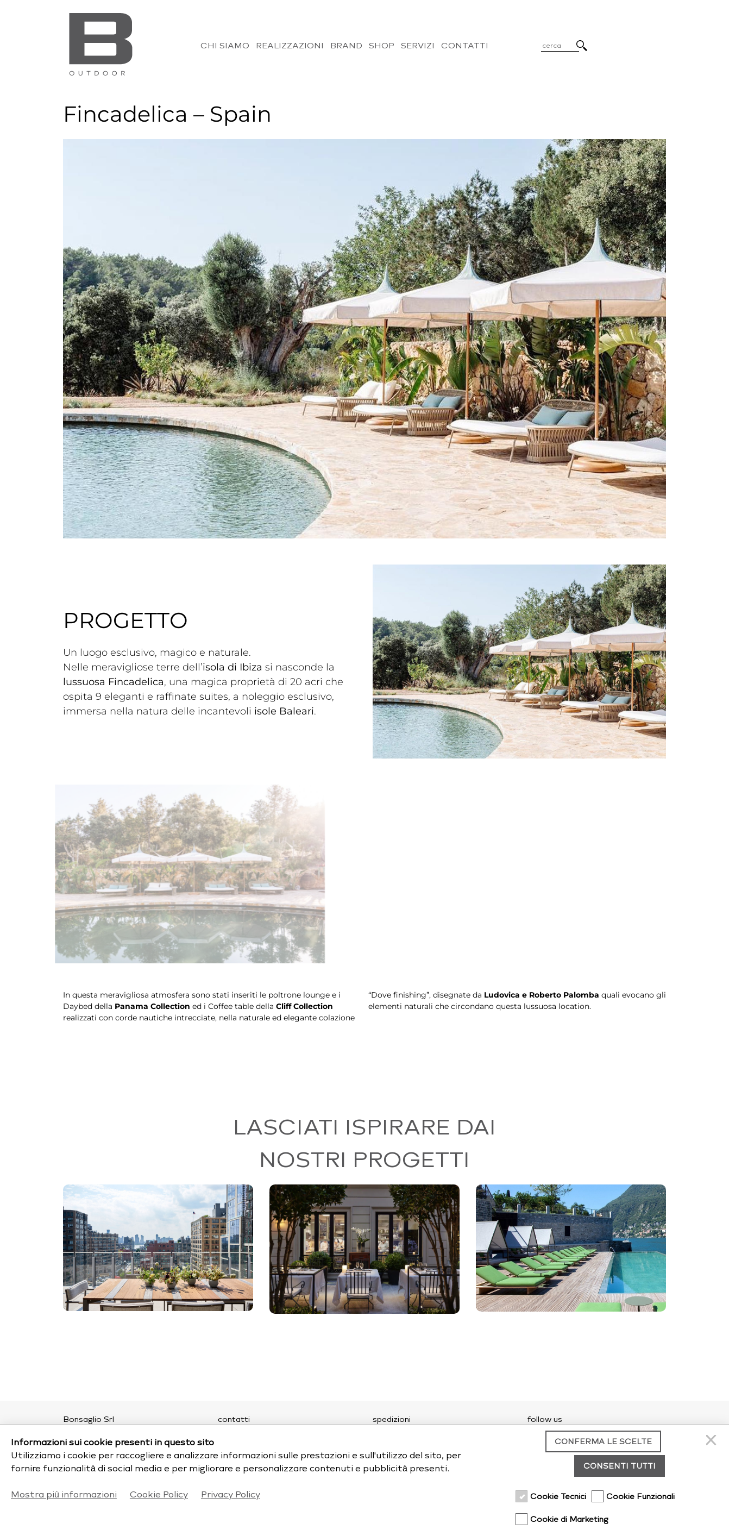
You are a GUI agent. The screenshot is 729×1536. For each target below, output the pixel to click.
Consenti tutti (619, 1466)
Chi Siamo (224, 46)
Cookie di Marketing (569, 1519)
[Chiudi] (713, 1441)
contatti (234, 1419)
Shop (381, 46)
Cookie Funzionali (640, 1496)
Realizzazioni (290, 46)
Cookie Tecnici (558, 1496)
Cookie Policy (159, 1494)
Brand (346, 46)
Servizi (418, 46)
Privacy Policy (230, 1494)
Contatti (464, 46)
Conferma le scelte (603, 1441)
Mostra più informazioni (64, 1494)
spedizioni (392, 1419)
